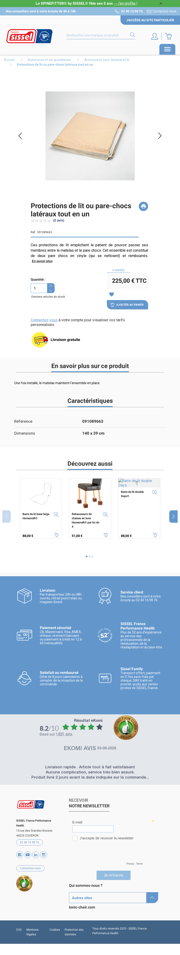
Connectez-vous (44, 320)
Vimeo (35, 854)
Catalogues (78, 902)
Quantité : (38, 279)
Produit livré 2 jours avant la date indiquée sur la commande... (90, 778)
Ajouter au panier (127, 304)
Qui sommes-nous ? (85, 885)
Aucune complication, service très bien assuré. (90, 773)
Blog (72, 918)
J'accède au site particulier (150, 20)
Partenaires (79, 910)
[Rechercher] (101, 35)
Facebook (19, 854)
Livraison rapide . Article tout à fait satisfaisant (90, 767)
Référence (23, 421)
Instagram (43, 854)
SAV (72, 926)
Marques (76, 893)
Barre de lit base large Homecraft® (35, 516)
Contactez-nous (164, 11)
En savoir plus (42, 261)
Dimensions (24, 433)
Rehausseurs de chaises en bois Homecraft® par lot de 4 (85, 520)
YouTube (27, 854)
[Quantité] (39, 288)
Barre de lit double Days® (132, 494)
